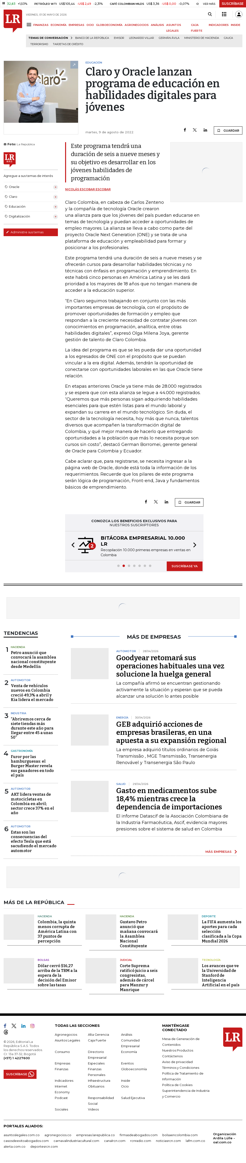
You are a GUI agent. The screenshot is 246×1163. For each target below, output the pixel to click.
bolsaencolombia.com (180, 1135)
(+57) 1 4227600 (17, 1058)
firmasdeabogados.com (139, 1135)
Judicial (126, 960)
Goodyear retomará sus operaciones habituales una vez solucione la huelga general (170, 666)
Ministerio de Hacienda (201, 38)
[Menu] (29, 24)
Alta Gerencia (98, 1034)
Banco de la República (92, 38)
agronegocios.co (57, 1135)
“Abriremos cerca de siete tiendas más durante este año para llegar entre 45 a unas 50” (32, 728)
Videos (93, 1109)
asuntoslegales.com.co (22, 1135)
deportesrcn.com (44, 1146)
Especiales (96, 1063)
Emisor (119, 38)
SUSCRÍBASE (233, 3)
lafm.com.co (195, 1141)
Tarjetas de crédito (68, 44)
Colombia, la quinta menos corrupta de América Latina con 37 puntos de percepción (57, 931)
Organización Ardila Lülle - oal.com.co (224, 1138)
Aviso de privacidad (177, 1062)
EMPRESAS (76, 25)
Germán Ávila (169, 38)
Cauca (228, 38)
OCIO (90, 25)
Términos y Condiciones (180, 1067)
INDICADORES (219, 25)
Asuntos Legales (67, 1040)
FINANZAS (41, 25)
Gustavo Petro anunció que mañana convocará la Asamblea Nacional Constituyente (139, 934)
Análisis (126, 1034)
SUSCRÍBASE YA (185, 566)
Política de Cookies (177, 1085)
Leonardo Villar (141, 38)
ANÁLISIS (157, 25)
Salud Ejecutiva (133, 1098)
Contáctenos (172, 1056)
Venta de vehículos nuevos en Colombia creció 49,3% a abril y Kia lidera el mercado (32, 693)
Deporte (209, 916)
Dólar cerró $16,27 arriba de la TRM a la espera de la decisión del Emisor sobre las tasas (57, 975)
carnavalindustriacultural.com (76, 1141)
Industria (18, 713)
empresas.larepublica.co (95, 1135)
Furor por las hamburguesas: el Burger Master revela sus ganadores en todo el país (32, 765)
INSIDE (235, 25)
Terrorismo (39, 44)
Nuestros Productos (177, 1050)
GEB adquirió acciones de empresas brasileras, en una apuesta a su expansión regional (171, 732)
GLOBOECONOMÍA (109, 25)
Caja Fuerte (97, 1040)
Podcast (61, 1098)
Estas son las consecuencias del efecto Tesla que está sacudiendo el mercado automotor (33, 841)
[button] (71, 545)
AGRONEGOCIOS (137, 25)
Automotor (21, 680)
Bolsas (43, 960)
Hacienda (18, 647)
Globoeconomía (134, 1069)
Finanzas (61, 1069)
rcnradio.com (140, 1141)
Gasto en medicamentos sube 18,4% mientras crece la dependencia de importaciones (169, 798)
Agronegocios (66, 1034)
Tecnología (211, 960)
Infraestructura (99, 1080)
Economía (129, 1052)
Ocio (125, 1086)
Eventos (127, 1063)
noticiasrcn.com (168, 1141)
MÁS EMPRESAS (218, 851)
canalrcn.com (114, 1141)
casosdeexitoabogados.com (26, 1141)
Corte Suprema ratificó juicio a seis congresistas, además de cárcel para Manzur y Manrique (139, 978)
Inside (125, 1080)
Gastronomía (22, 751)
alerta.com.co (14, 1146)
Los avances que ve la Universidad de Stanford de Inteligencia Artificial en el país (221, 975)
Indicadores (64, 1080)
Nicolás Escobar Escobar (88, 189)
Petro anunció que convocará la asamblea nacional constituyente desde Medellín (33, 659)
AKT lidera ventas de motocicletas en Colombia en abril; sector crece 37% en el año (32, 803)
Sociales (61, 1109)
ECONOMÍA (59, 25)
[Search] (210, 14)
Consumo (62, 1052)
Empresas (62, 1063)
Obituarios (96, 1086)
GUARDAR (228, 130)
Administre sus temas (24, 232)
